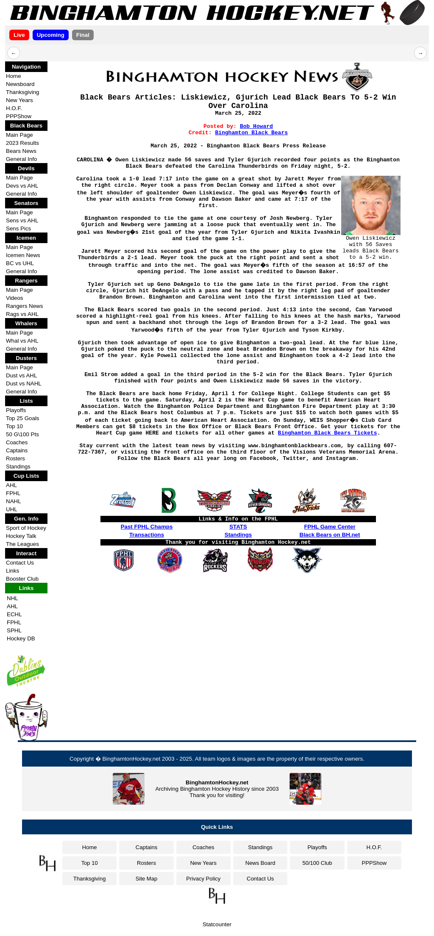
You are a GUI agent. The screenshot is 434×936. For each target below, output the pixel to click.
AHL (11, 485)
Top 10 (14, 426)
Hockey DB (21, 638)
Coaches (17, 442)
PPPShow (18, 116)
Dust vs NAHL (24, 383)
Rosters (15, 458)
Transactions (146, 535)
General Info (21, 159)
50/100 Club (317, 863)
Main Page (19, 135)
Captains (17, 450)
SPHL (14, 630)
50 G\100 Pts (22, 434)
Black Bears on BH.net (330, 535)
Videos (14, 298)
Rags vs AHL (22, 314)
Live (19, 35)
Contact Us (20, 562)
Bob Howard (256, 126)
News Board (260, 863)
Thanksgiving (22, 92)
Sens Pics (18, 228)
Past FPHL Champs (147, 526)
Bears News (21, 151)
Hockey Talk (21, 536)
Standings (18, 466)
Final (82, 35)
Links (12, 571)
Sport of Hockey (26, 528)
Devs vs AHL (22, 186)
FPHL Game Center (329, 526)
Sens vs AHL (22, 220)
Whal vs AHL (22, 341)
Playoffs (16, 410)
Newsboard (20, 84)
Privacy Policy (203, 878)
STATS (238, 526)
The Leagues (22, 544)
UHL (11, 509)
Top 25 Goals (22, 418)
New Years (19, 100)
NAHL (13, 501)
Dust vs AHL (21, 375)
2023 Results (22, 143)
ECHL (14, 614)
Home (13, 76)
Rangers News (24, 306)
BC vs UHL (20, 263)
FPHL (13, 493)
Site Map (146, 878)
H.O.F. (14, 108)
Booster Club (22, 579)
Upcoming (50, 35)
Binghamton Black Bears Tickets (327, 433)
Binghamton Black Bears (251, 133)
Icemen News (23, 255)
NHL (12, 598)
